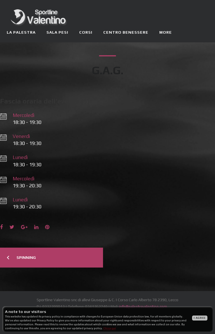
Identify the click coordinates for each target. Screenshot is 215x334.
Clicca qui (109, 328)
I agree (200, 317)
